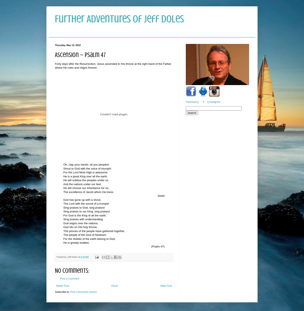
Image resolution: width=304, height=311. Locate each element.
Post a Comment (69, 278)
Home (114, 285)
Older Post (166, 285)
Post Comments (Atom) (83, 292)
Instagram (214, 101)
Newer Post (62, 285)
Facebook (191, 101)
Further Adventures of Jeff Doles (119, 19)
